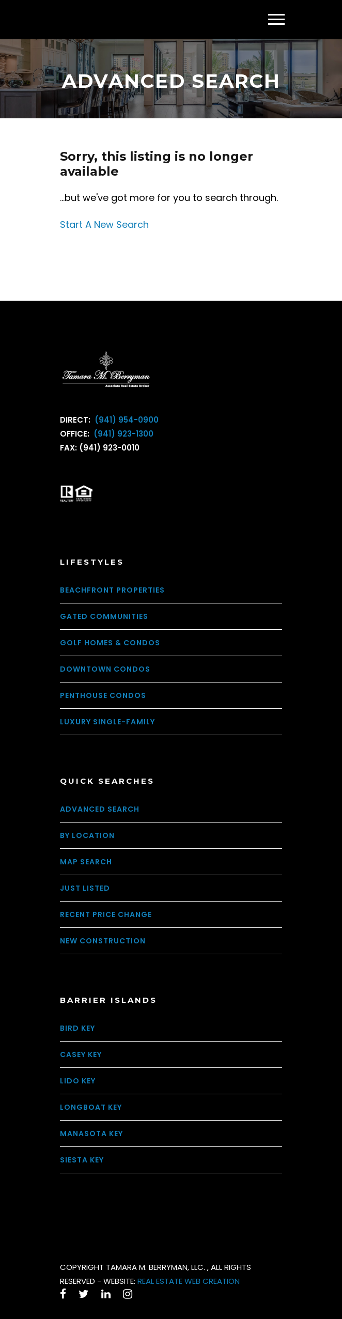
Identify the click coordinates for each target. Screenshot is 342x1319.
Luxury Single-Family (107, 722)
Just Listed (85, 888)
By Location (87, 835)
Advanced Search (99, 809)
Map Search (86, 862)
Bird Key (77, 1028)
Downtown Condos (105, 669)
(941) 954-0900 (125, 419)
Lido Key (78, 1081)
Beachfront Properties (112, 590)
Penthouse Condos (103, 695)
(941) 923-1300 (122, 433)
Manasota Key (91, 1133)
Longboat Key (91, 1107)
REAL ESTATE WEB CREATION (188, 1281)
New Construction (103, 941)
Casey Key (81, 1054)
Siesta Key (82, 1160)
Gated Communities (104, 616)
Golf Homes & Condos (110, 643)
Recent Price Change (106, 914)
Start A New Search (104, 224)
